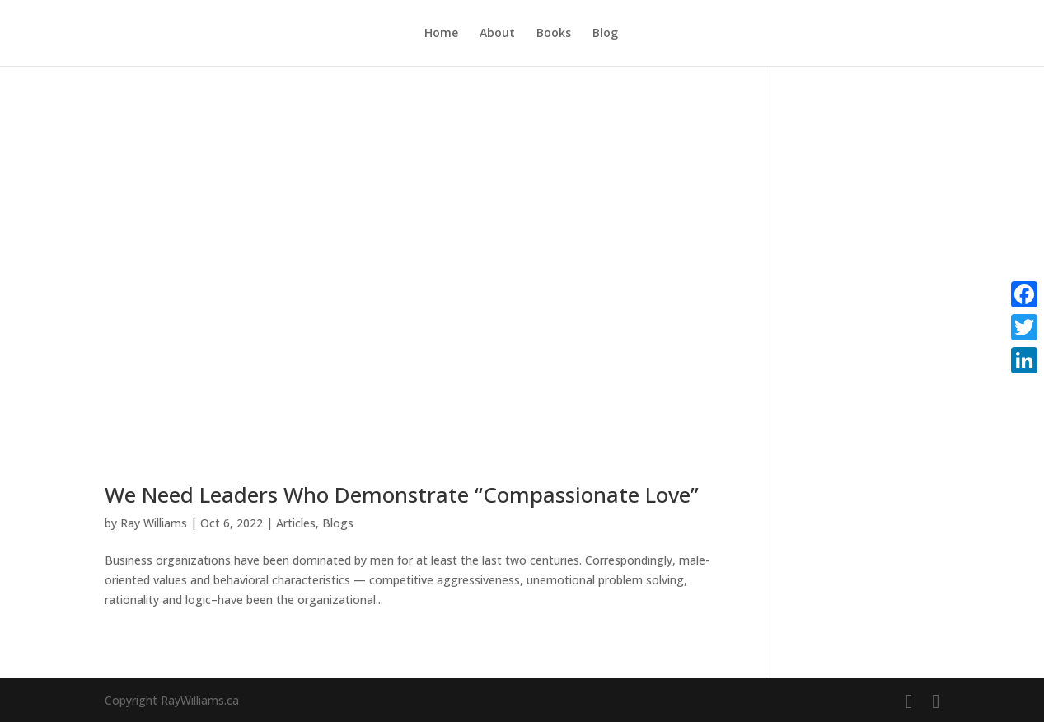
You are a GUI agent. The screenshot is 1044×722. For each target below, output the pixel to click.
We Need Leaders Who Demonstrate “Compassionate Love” (402, 494)
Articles (296, 523)
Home (441, 33)
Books (553, 33)
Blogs (337, 523)
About (497, 33)
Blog (605, 33)
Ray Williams (153, 523)
